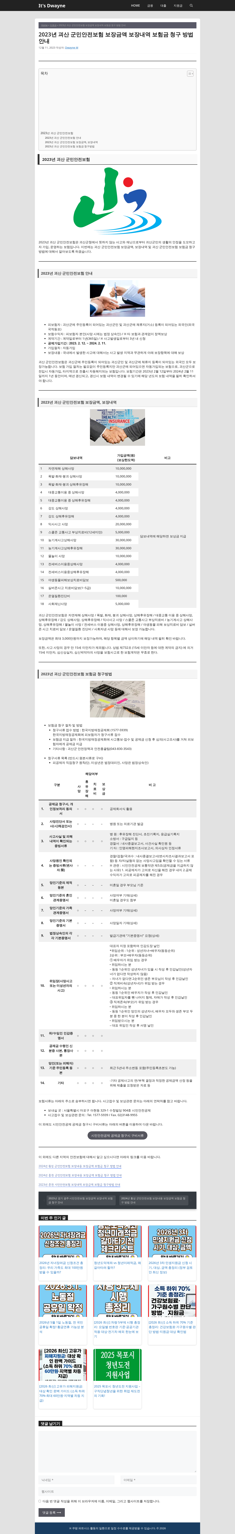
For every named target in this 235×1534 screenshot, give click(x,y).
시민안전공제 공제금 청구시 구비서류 (117, 1135)
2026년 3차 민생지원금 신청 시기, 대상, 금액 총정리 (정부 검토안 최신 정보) (171, 1267)
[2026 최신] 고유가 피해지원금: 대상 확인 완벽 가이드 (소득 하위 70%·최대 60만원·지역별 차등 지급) (62, 1393)
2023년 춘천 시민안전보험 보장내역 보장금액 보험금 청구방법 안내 (79, 1184)
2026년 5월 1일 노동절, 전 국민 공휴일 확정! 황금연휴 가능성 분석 (61, 1327)
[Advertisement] (117, 103)
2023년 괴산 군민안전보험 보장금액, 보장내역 (71, 142)
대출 (163, 5)
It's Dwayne (52, 5)
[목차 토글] (188, 74)
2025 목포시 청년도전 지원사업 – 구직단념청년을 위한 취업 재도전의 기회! (117, 1391)
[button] (191, 5)
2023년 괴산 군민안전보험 (57, 133)
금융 (150, 5)
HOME (135, 5)
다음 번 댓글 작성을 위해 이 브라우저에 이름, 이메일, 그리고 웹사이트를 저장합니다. (101, 1501)
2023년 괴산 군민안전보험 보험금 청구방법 (70, 146)
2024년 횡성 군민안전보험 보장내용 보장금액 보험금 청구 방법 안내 (80, 1166)
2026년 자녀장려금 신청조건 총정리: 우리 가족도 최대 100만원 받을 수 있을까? (61, 1267)
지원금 (178, 5)
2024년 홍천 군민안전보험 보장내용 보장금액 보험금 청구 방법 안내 (80, 1175)
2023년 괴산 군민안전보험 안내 (63, 137)
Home (44, 25)
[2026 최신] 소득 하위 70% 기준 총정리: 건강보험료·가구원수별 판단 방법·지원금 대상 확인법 (172, 1327)
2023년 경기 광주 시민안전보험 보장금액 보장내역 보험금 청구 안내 (80, 1200)
